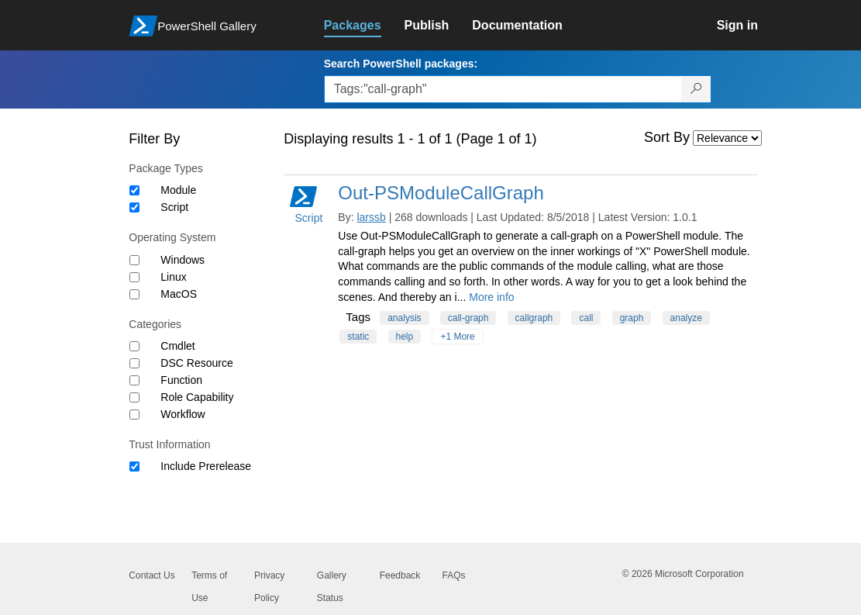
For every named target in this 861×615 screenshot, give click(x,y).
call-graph (468, 318)
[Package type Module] (134, 190)
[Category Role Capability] (134, 397)
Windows (182, 260)
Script (174, 207)
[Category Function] (134, 380)
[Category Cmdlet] (134, 346)
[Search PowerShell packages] (696, 89)
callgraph (534, 318)
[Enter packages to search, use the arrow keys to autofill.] (503, 89)
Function (181, 380)
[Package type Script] (134, 207)
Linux (173, 277)
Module (178, 190)
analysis (404, 318)
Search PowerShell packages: (400, 63)
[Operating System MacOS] (134, 294)
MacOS (178, 294)
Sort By (667, 137)
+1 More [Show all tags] (457, 336)
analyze (686, 318)
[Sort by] (727, 138)
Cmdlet (177, 346)
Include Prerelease (205, 466)
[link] (364, 26)
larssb (370, 217)
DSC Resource (196, 363)
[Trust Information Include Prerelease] (134, 466)
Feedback (400, 575)
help (405, 336)
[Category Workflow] (134, 414)
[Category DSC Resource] (134, 363)
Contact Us (151, 575)
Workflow (182, 414)
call (586, 318)
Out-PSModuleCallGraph (440, 192)
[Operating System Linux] (134, 277)
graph (632, 318)
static (358, 336)
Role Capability (196, 397)
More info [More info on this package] (491, 297)
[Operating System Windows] (134, 260)
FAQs (453, 575)
